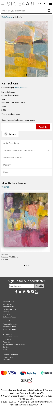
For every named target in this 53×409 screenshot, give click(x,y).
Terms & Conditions (10, 355)
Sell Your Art (7, 304)
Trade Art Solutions (10, 324)
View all (5, 186)
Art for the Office (9, 327)
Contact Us (7, 339)
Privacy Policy (8, 357)
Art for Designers (9, 329)
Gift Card (6, 314)
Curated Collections (10, 337)
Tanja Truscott (7, 17)
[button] (24, 75)
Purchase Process (10, 309)
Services (6, 347)
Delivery (7, 165)
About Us (6, 342)
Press (5, 349)
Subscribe (6, 360)
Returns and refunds (12, 157)
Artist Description (11, 143)
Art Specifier (7, 334)
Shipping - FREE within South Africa (18, 150)
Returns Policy (8, 307)
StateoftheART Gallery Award (14, 344)
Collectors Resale (9, 317)
